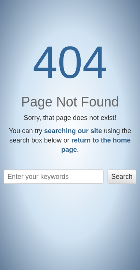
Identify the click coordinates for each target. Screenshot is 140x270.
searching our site (73, 131)
